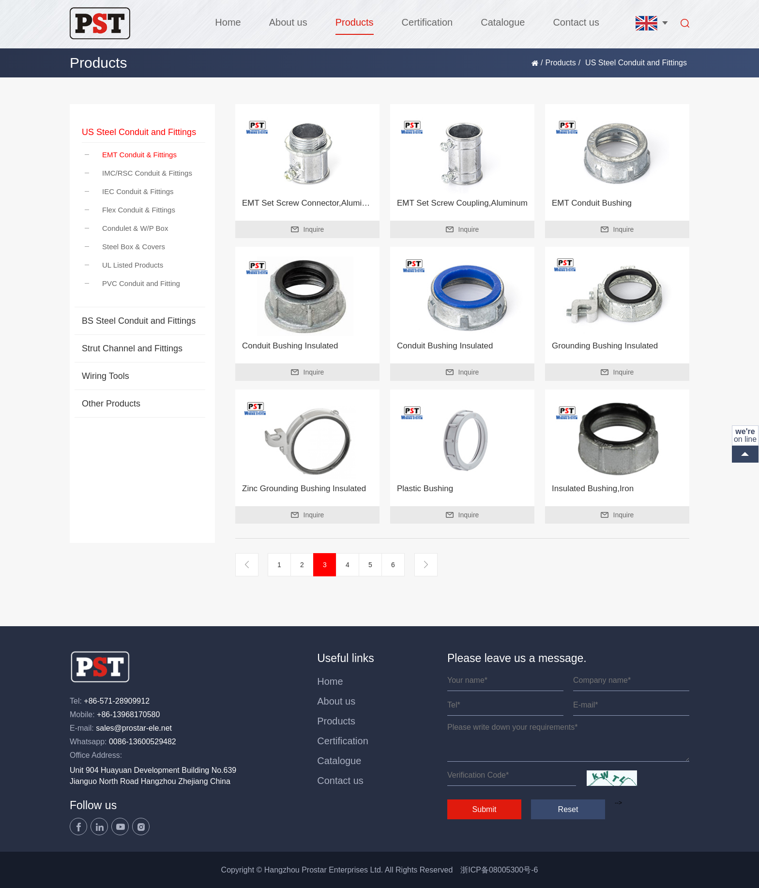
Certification (427, 22)
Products (354, 22)
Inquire (307, 229)
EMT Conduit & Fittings (131, 155)
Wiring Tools (105, 376)
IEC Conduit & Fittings (129, 191)
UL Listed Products (124, 265)
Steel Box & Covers (125, 246)
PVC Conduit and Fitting (132, 283)
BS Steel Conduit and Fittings (139, 321)
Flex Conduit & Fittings (130, 210)
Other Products (111, 403)
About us (288, 22)
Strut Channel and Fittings (132, 348)
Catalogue (503, 22)
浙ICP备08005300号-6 (499, 870)
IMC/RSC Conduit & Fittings (138, 173)
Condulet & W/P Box (126, 228)
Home (228, 22)
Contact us (576, 22)
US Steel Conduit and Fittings (139, 132)
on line (745, 435)
